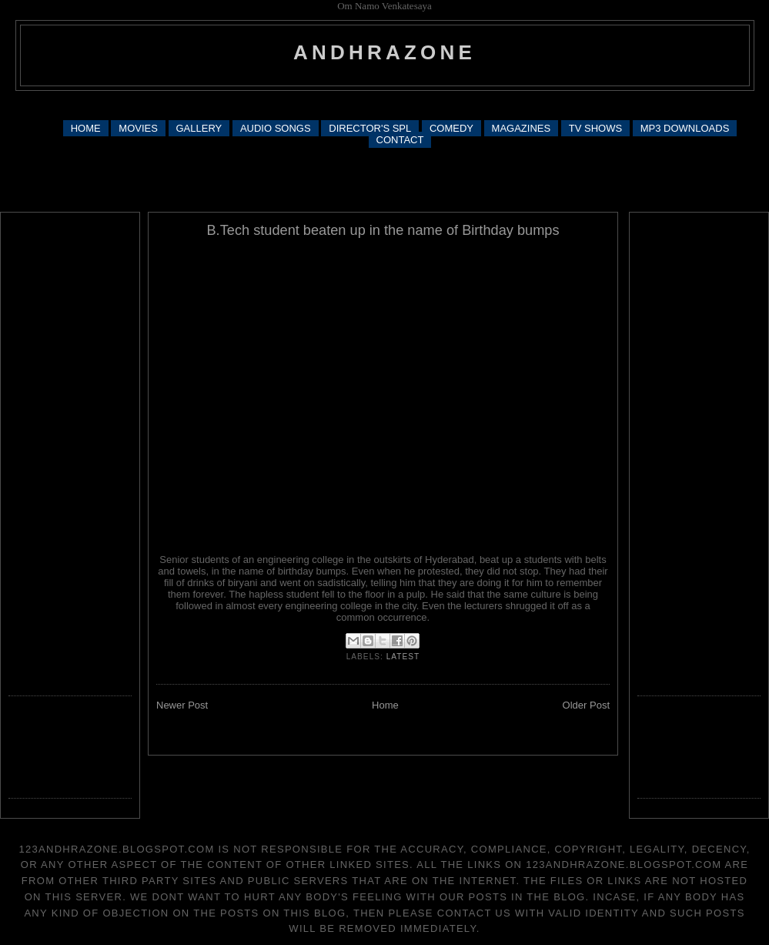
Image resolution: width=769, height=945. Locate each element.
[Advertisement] (384, 179)
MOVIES (138, 128)
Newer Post (182, 705)
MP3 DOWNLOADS (685, 128)
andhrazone (384, 52)
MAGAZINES (521, 128)
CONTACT (400, 140)
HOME (86, 128)
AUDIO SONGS (275, 128)
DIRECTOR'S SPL (370, 128)
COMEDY (451, 128)
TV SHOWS (595, 128)
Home (385, 705)
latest (403, 656)
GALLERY (199, 128)
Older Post (586, 705)
